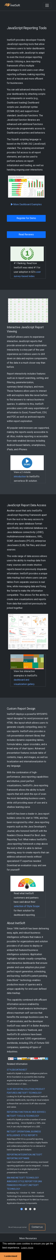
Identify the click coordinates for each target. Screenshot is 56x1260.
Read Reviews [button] (26, 234)
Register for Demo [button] (26, 218)
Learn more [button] (27, 1247)
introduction (20, 476)
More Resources (28, 1238)
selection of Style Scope (27, 906)
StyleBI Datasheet (17, 1070)
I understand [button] (10, 1256)
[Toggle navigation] (47, 5)
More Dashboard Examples (26, 204)
